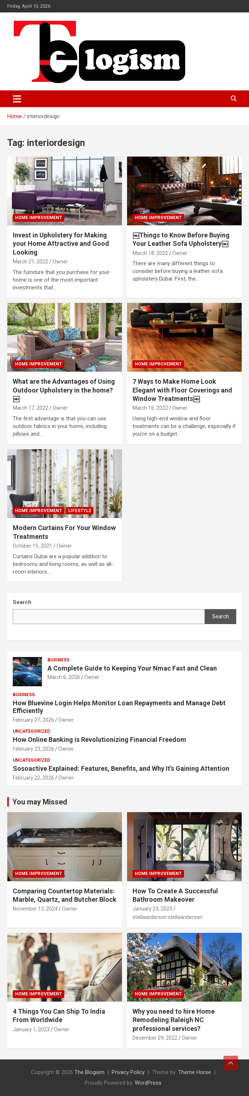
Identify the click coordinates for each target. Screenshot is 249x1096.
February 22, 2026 (33, 778)
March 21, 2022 (30, 261)
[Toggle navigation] (17, 98)
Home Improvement (38, 217)
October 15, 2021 (32, 546)
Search (220, 616)
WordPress (148, 1083)
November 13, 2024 (35, 909)
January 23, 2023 (152, 909)
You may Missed (39, 801)
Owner (60, 261)
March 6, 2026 (63, 677)
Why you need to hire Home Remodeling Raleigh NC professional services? (174, 1019)
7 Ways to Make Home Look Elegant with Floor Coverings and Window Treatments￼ (182, 390)
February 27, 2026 (33, 720)
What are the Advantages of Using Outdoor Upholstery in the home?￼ (64, 390)
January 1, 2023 (31, 1029)
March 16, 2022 (150, 408)
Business (58, 660)
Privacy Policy (128, 1072)
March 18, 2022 (150, 253)
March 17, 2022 (30, 408)
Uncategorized (31, 731)
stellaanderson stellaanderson (167, 917)
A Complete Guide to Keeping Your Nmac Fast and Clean (132, 668)
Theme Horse (194, 1072)
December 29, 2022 (155, 1038)
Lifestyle (79, 510)
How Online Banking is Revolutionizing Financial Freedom (99, 739)
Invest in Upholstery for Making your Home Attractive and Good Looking (61, 243)
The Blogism (89, 1072)
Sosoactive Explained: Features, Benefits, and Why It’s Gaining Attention (121, 768)
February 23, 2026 (33, 749)
